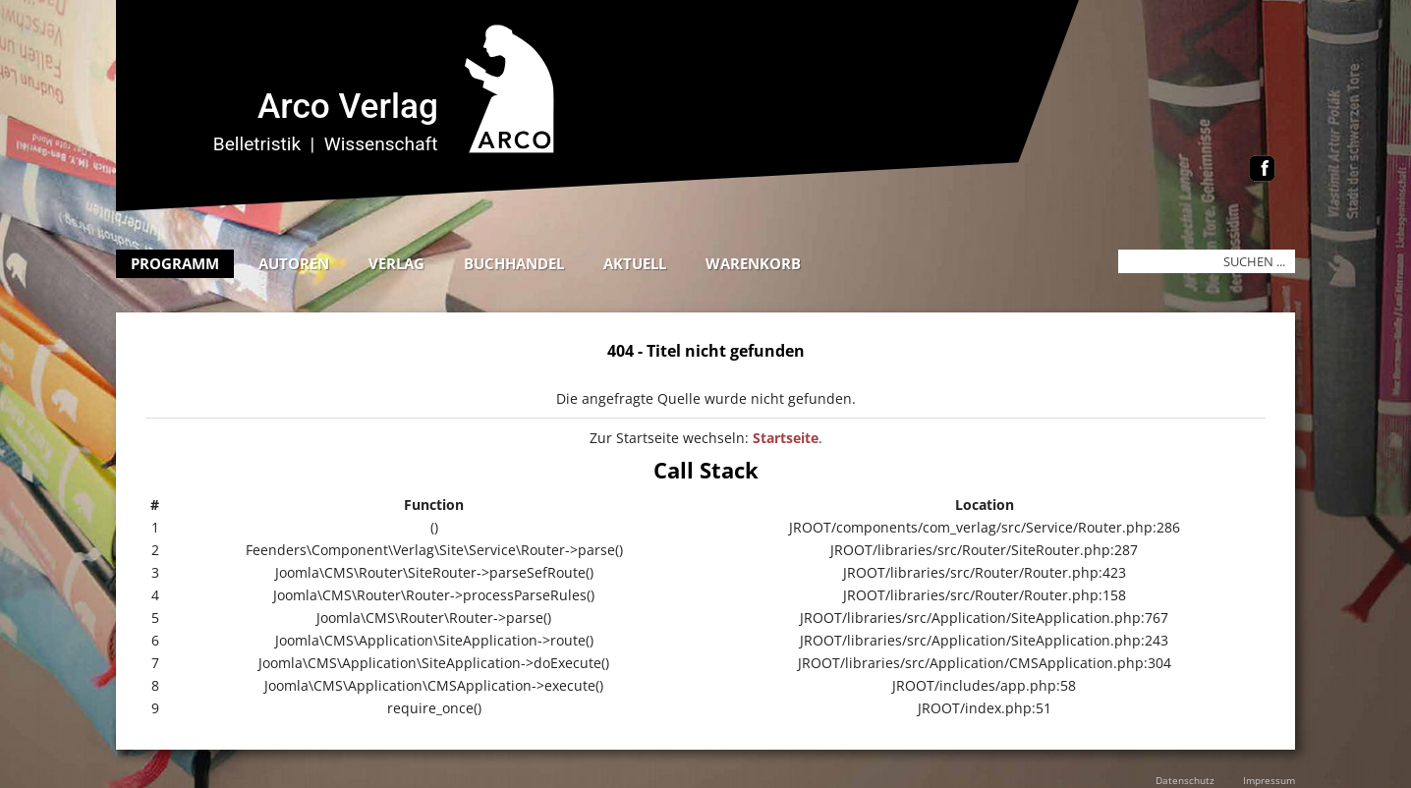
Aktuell (634, 263)
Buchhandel (514, 263)
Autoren (293, 263)
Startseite (785, 437)
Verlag (396, 263)
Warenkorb (753, 263)
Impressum (1269, 780)
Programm (175, 263)
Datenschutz (1185, 780)
